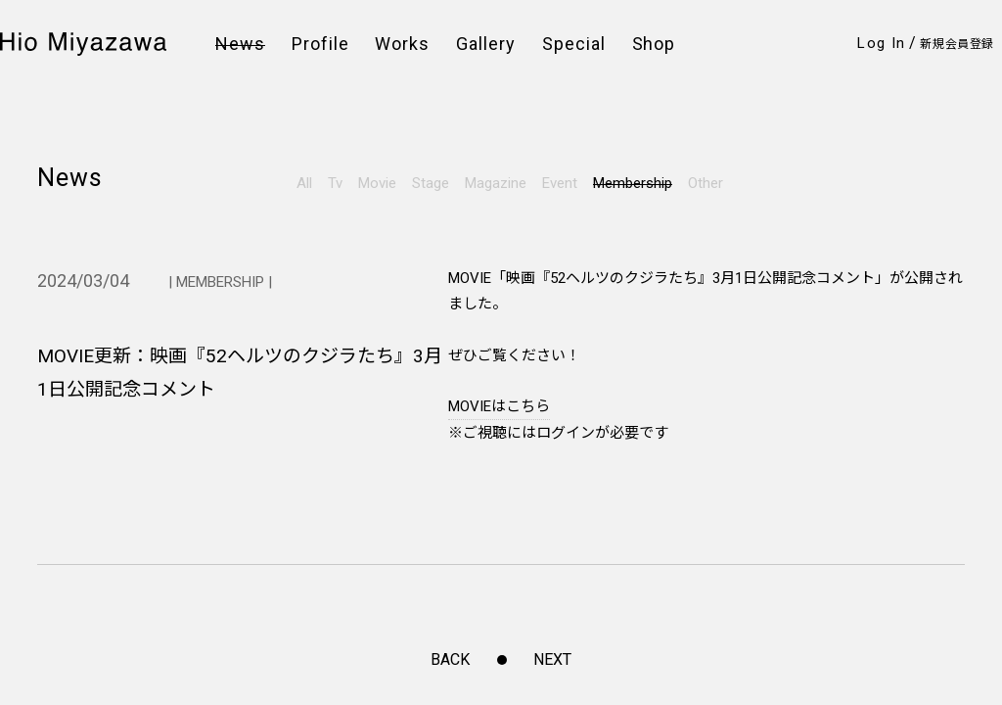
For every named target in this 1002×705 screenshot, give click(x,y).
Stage (430, 183)
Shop (654, 44)
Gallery (486, 44)
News (240, 44)
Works (402, 44)
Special (574, 44)
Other (705, 183)
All (304, 183)
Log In (881, 43)
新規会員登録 (957, 44)
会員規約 (356, 467)
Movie (377, 183)
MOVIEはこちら (499, 406)
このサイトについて (554, 512)
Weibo (64, 520)
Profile (320, 44)
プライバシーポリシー (560, 467)
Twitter (67, 493)
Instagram (80, 465)
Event (559, 183)
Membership (632, 183)
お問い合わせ (369, 512)
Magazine (495, 183)
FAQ (341, 490)
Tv (335, 183)
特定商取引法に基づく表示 (574, 490)
